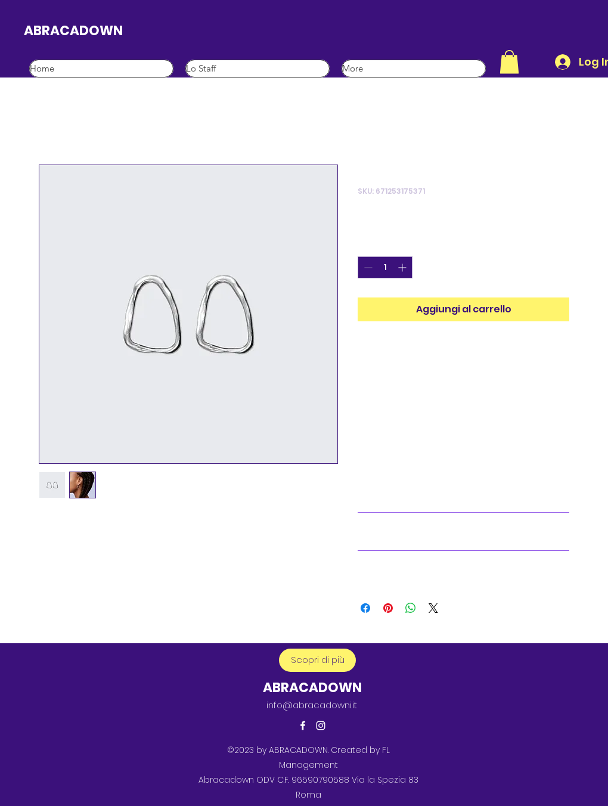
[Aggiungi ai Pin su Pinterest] (388, 608)
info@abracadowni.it (311, 705)
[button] (509, 61)
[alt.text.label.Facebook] (303, 725)
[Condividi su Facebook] (365, 608)
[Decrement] (366, 267)
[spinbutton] (385, 267)
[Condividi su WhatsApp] (411, 608)
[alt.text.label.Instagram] (321, 725)
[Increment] (403, 267)
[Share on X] (433, 608)
